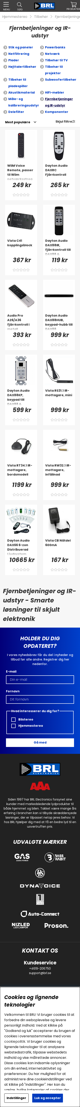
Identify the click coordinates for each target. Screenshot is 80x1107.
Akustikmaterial (21, 92)
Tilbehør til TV (56, 60)
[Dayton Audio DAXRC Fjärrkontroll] (59, 172)
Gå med (40, 742)
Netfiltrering (18, 54)
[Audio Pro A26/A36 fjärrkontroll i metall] (21, 322)
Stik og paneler (20, 47)
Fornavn (13, 691)
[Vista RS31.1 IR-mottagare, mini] (59, 397)
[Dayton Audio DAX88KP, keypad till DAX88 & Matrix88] (21, 397)
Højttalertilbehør (22, 67)
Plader (13, 60)
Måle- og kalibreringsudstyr (23, 102)
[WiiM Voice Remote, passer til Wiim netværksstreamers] (21, 172)
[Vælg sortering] (17, 122)
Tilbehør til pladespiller (18, 82)
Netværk (52, 54)
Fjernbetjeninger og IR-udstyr (59, 102)
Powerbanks (55, 47)
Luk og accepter (47, 1098)
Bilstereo (22, 719)
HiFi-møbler (54, 92)
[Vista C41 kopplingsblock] (21, 247)
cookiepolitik (14, 1041)
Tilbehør (41, 16)
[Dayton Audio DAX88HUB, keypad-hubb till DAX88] (59, 322)
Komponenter (56, 112)
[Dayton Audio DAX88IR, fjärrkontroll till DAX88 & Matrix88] (59, 247)
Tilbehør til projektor (54, 70)
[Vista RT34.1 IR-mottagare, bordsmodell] (21, 471)
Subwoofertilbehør (60, 79)
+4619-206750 (40, 968)
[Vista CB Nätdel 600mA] (59, 547)
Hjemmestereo (14, 16)
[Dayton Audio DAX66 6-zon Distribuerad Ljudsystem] (21, 547)
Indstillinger (16, 1098)
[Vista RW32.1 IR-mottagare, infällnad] (59, 471)
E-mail (11, 671)
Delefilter (16, 112)
